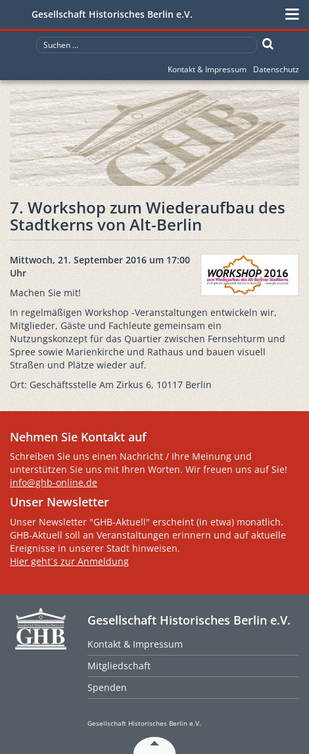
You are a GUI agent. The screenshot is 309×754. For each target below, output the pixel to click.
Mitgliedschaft (119, 665)
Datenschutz (276, 69)
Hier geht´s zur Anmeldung (69, 561)
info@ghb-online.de (53, 482)
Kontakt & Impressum (207, 69)
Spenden (107, 687)
